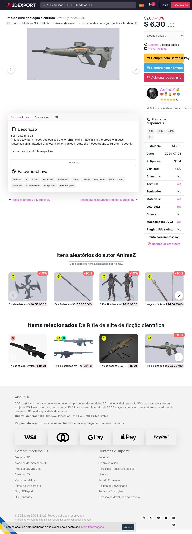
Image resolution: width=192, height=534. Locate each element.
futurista (48, 198)
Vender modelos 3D (27, 480)
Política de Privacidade (113, 486)
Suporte (103, 457)
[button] (179, 295)
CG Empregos (23, 497)
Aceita (128, 527)
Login (164, 5)
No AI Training (157, 49)
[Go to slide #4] (91, 120)
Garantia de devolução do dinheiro (119, 497)
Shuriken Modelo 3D (20, 304)
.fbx (150, 131)
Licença (103, 474)
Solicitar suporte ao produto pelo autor (165, 108)
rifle (111, 198)
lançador (49, 204)
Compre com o (164, 68)
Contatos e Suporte (114, 451)
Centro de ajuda (108, 463)
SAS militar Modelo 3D (112, 304)
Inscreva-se (181, 5)
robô (75, 198)
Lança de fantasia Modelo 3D (162, 304)
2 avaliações (169, 101)
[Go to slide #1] (25, 120)
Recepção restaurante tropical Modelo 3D (107, 219)
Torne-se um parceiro (28, 486)
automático (33, 204)
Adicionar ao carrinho (163, 77)
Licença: (153, 45)
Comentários (42, 136)
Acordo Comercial (110, 480)
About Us (22, 397)
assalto (17, 204)
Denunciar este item (166, 244)
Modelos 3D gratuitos (28, 469)
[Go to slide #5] (114, 120)
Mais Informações (92, 527)
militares (99, 198)
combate (63, 198)
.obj (161, 131)
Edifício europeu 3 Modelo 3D (31, 219)
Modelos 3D (22, 457)
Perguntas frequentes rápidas (117, 469)
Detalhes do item (20, 136)
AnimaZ (167, 89)
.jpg (171, 131)
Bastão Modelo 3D (65, 304)
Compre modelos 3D (31, 451)
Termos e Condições (111, 491)
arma (35, 198)
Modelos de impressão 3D (31, 463)
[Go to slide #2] (47, 120)
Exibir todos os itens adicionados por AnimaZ (96, 263)
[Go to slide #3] (69, 120)
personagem (66, 204)
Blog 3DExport (24, 491)
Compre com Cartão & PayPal (165, 58)
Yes (179, 184)
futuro (86, 198)
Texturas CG (22, 474)
